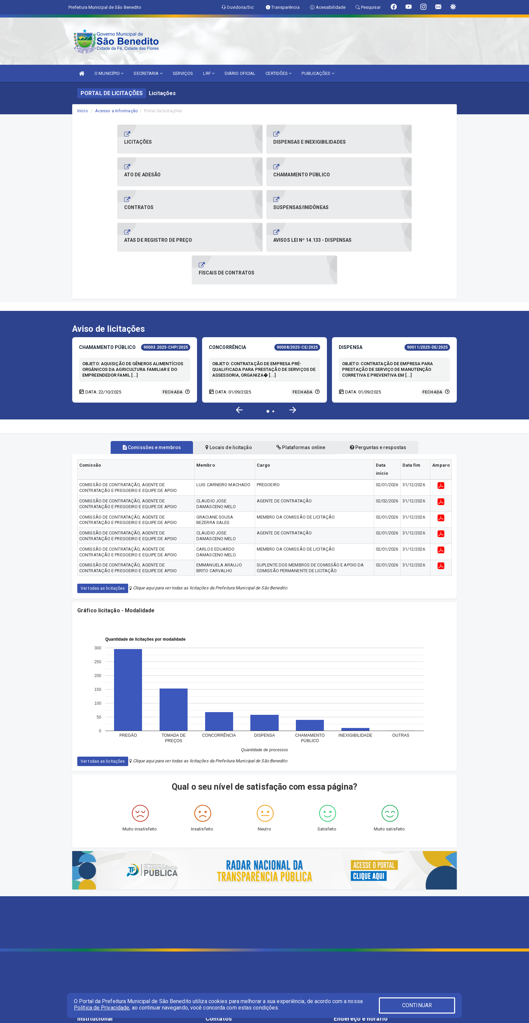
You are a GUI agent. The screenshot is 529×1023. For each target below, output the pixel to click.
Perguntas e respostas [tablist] (384, 382)
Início (82, 110)
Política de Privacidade (101, 1007)
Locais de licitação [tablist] (226, 382)
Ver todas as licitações (103, 523)
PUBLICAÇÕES (318, 73)
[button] (293, 344)
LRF (209, 73)
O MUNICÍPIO (108, 73)
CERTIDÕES (278, 73)
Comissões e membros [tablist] (146, 382)
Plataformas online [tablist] (302, 382)
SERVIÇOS (183, 73)
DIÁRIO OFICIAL (240, 73)
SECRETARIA (148, 73)
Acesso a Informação (116, 110)
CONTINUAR (417, 1005)
